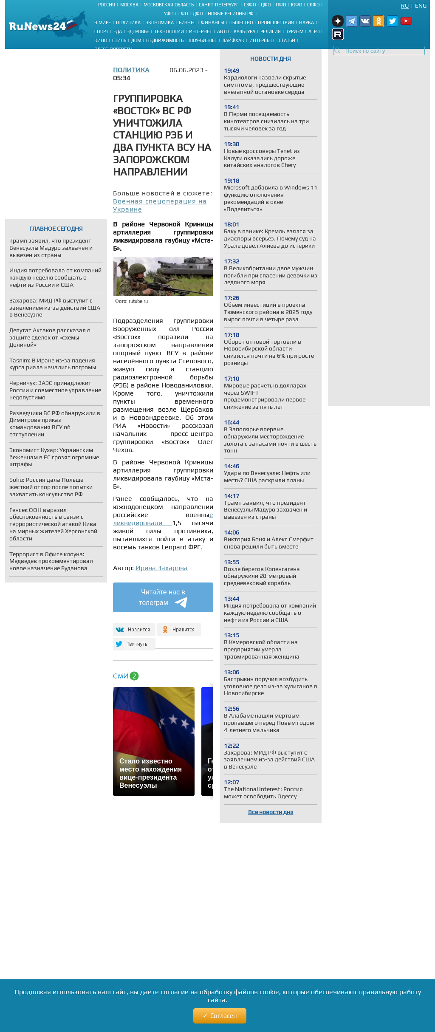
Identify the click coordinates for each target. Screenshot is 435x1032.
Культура (244, 31)
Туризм (294, 31)
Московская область (169, 4)
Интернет (200, 31)
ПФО (281, 4)
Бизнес (187, 22)
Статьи (287, 40)
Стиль (119, 40)
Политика (128, 22)
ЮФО (296, 4)
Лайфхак (233, 40)
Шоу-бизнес (203, 40)
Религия (270, 31)
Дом (136, 40)
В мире (102, 22)
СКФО (313, 4)
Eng (421, 5)
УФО (168, 13)
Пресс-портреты (113, 49)
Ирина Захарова (162, 568)
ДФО (198, 13)
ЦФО (266, 4)
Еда (117, 31)
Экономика (160, 22)
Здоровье (138, 31)
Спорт (101, 31)
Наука (306, 22)
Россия (106, 4)
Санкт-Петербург (219, 4)
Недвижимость (165, 40)
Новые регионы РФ (231, 13)
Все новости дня (271, 812)
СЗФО (250, 4)
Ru (405, 5)
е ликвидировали (163, 519)
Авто (223, 31)
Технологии (169, 31)
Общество (241, 22)
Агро (313, 31)
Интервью (261, 40)
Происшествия (276, 22)
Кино (100, 40)
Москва (129, 4)
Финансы (212, 22)
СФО (183, 13)
